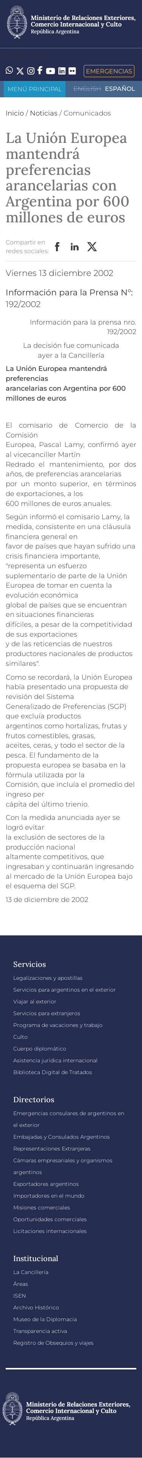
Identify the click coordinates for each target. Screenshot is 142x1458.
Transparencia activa (40, 1331)
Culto (20, 1036)
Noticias (44, 113)
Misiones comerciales (41, 1207)
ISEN (19, 1295)
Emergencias (109, 71)
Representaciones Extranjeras (52, 1148)
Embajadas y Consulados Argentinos (61, 1136)
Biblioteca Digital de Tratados (52, 1072)
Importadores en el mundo (48, 1195)
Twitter (92, 247)
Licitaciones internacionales (50, 1231)
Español (120, 88)
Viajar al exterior (34, 1001)
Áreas (20, 1284)
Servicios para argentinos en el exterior (64, 989)
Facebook (57, 247)
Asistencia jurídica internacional (55, 1060)
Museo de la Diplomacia (45, 1319)
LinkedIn (75, 247)
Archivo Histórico (36, 1307)
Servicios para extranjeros (46, 1013)
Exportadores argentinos (46, 1184)
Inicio (15, 113)
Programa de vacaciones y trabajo (58, 1025)
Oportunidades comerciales (50, 1219)
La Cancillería (30, 1272)
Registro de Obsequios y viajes (53, 1342)
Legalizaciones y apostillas (48, 978)
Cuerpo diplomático (39, 1048)
